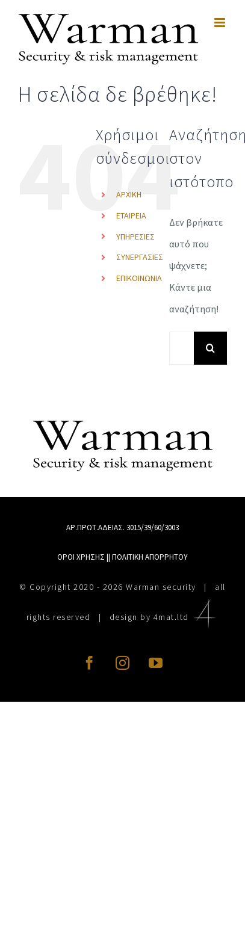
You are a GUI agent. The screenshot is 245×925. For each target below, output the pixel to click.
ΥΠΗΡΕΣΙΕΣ (135, 236)
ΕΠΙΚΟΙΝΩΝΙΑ (139, 278)
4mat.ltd (186, 616)
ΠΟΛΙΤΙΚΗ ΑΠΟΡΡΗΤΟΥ (150, 557)
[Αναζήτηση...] (181, 348)
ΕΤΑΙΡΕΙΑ (131, 215)
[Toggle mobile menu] (220, 22)
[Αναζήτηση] (210, 348)
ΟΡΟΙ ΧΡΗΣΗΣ (81, 557)
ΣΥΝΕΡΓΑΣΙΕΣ (139, 257)
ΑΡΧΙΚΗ (128, 194)
